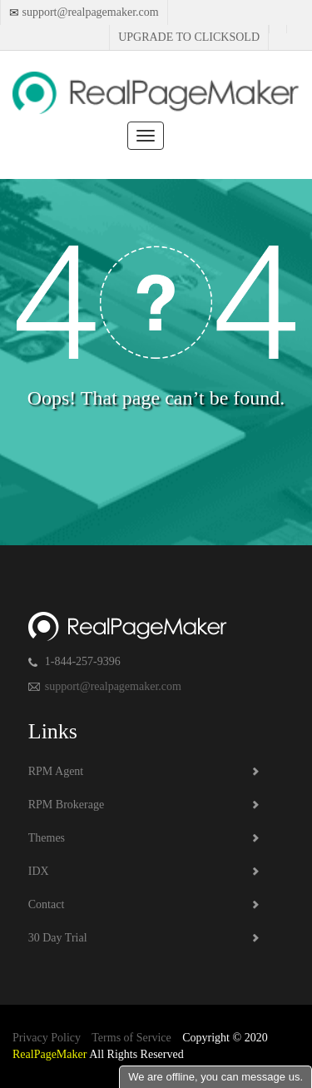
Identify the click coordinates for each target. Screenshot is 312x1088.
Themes (46, 838)
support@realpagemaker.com (89, 12)
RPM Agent (56, 771)
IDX (38, 871)
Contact (46, 904)
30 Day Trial (57, 938)
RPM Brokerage (66, 804)
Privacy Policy (46, 1037)
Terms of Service (131, 1037)
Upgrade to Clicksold (189, 37)
